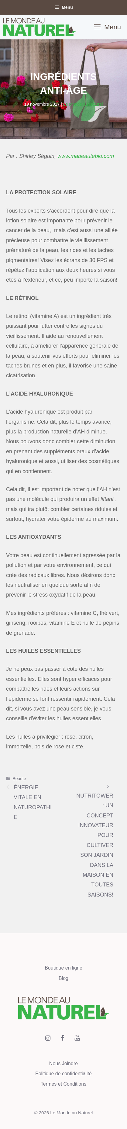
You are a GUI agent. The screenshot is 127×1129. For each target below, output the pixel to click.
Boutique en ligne (63, 967)
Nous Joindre (63, 1063)
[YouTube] (77, 1038)
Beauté (19, 778)
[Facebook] (62, 1038)
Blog (63, 978)
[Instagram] (48, 1038)
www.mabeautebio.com (85, 156)
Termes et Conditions (63, 1084)
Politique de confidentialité (63, 1073)
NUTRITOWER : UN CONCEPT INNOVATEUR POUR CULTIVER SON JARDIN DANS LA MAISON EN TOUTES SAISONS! (94, 845)
